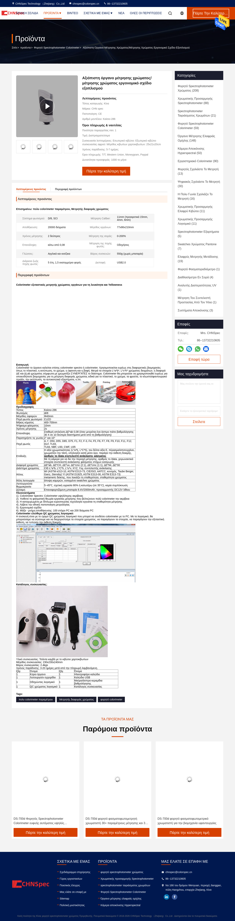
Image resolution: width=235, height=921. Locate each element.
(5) (198, 234)
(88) (195, 101)
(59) (196, 126)
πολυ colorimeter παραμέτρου (36, 699)
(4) (195, 277)
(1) (199, 269)
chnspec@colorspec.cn (84, 3)
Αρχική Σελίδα (27, 13)
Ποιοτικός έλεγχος (70, 885)
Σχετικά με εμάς (98, 13)
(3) (195, 310)
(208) (196, 88)
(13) (198, 171)
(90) (198, 161)
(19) (198, 259)
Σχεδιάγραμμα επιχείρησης (75, 872)
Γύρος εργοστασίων (71, 878)
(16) (195, 196)
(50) (191, 151)
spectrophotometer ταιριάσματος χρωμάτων (125, 885)
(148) (196, 138)
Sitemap (64, 898)
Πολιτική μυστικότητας (72, 905)
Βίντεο (72, 13)
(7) (197, 246)
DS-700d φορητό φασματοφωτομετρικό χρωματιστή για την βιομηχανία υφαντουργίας (187, 821)
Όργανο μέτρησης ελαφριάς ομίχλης (121, 898)
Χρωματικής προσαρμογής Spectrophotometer (127, 878)
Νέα (121, 13)
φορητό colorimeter (111, 699)
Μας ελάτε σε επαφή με (73, 891)
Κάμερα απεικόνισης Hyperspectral (120, 905)
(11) (195, 209)
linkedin (166, 897)
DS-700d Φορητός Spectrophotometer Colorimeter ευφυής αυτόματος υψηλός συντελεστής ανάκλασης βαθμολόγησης (39, 821)
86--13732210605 (115, 3)
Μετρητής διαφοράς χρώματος (76, 699)
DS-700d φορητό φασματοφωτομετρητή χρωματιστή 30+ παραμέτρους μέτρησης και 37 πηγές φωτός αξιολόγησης (116, 821)
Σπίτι (14, 47)
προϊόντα (25, 47)
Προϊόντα (53, 13)
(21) (197, 113)
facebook (174, 897)
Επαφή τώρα (199, 359)
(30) (199, 184)
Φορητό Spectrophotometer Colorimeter (56, 47)
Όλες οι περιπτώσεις (146, 13)
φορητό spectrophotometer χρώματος (122, 872)
